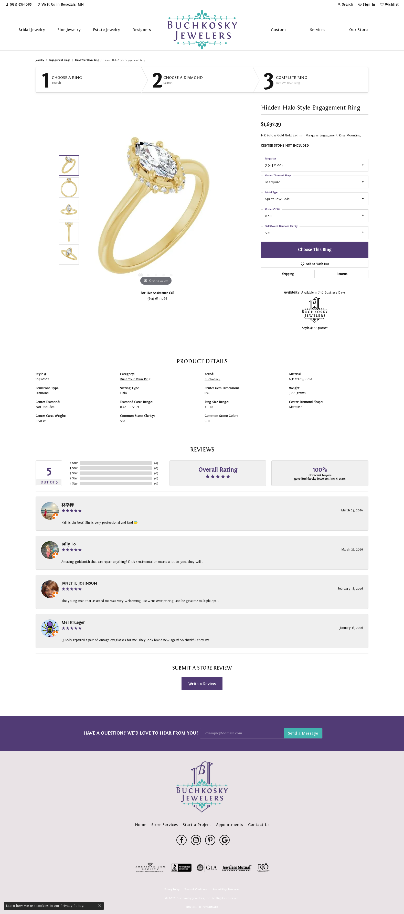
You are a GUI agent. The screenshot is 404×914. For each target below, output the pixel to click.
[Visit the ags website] (150, 867)
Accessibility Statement (226, 889)
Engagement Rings (59, 60)
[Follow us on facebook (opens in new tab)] (181, 840)
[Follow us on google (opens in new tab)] (224, 840)
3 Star (74, 473)
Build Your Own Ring (87, 60)
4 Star (73, 468)
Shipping (288, 274)
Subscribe (303, 733)
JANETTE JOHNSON (79, 583)
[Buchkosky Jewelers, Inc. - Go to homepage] (202, 787)
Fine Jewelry (69, 29)
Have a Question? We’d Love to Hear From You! (140, 733)
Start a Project (197, 824)
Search (56, 82)
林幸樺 (67, 505)
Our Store (358, 29)
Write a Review (202, 684)
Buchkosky (212, 379)
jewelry (40, 60)
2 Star (74, 478)
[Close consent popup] (99, 905)
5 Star (74, 463)
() (156, 463)
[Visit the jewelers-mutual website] (237, 867)
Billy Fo (68, 544)
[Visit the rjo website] (263, 867)
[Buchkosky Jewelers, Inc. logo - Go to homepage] (202, 29)
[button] (345, 4)
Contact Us (258, 824)
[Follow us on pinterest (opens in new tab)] (210, 840)
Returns (342, 274)
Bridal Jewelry (31, 29)
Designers (141, 29)
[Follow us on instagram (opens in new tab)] (196, 840)
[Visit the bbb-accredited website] (181, 867)
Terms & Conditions (196, 889)
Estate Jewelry (106, 29)
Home (140, 824)
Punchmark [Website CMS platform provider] (210, 907)
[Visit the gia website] (207, 867)
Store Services (164, 824)
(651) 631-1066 (157, 298)
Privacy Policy (171, 889)
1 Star (74, 483)
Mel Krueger (73, 622)
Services (317, 29)
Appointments (229, 824)
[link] (18, 4)
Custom (278, 29)
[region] (156, 210)
